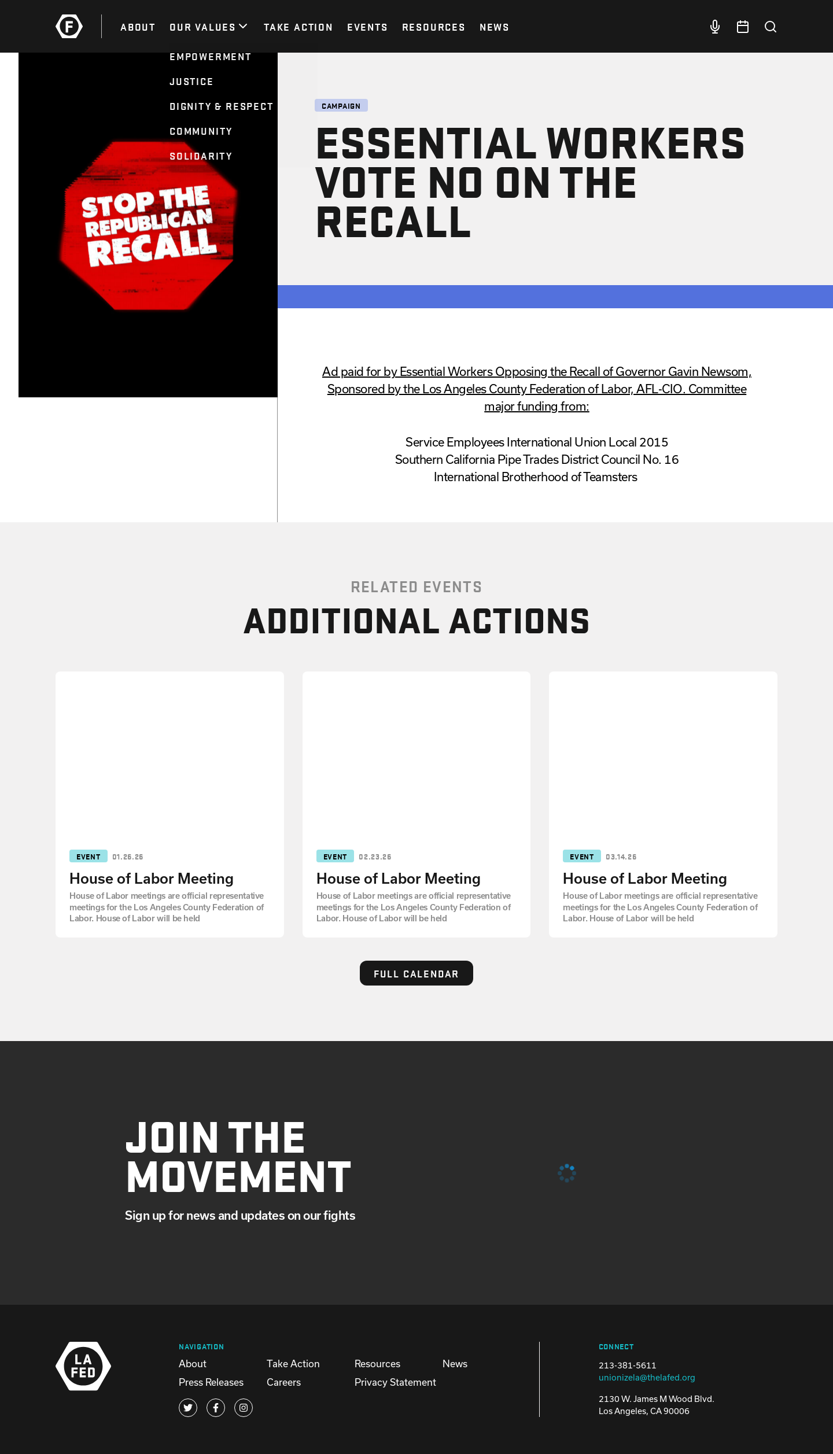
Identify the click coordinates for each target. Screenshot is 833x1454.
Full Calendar (416, 973)
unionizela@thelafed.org (647, 1377)
